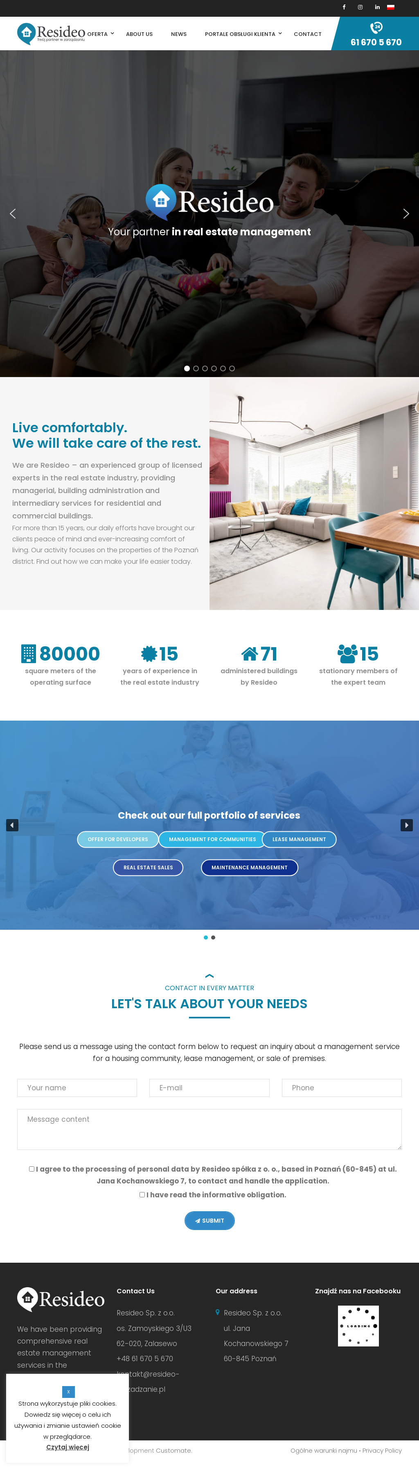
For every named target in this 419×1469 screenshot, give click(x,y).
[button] (12, 213)
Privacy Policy (382, 1450)
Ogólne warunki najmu (324, 1450)
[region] (209, 213)
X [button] (68, 1392)
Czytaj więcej (67, 1447)
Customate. (174, 1450)
